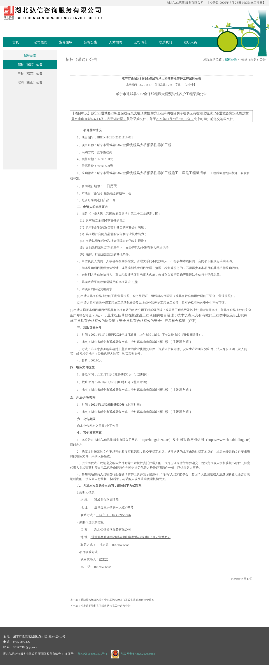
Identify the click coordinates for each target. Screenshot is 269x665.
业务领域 (65, 42)
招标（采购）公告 (30, 64)
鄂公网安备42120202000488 (138, 653)
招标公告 (90, 42)
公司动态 (140, 42)
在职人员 (190, 42)
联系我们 (165, 42)
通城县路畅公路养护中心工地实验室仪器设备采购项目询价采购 (117, 599)
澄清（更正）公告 (30, 82)
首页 (15, 42)
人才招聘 (115, 42)
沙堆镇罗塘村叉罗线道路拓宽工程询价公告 (105, 605)
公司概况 (40, 42)
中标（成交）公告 (30, 73)
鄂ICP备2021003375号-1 (92, 653)
